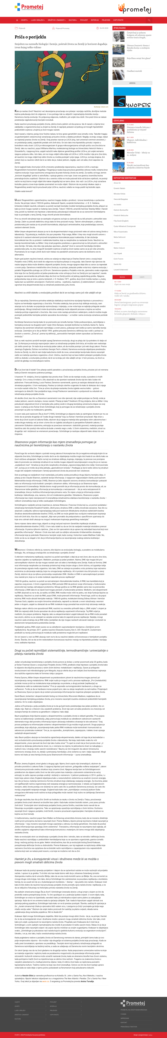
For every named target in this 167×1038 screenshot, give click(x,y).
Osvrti (24, 20)
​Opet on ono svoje (122, 284)
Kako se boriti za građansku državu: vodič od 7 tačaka (130, 294)
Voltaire (117, 243)
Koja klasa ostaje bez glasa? (139, 58)
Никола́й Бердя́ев (121, 199)
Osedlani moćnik (134, 71)
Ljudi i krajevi (38, 20)
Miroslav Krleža (119, 194)
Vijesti (142, 277)
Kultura (73, 20)
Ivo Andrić (117, 205)
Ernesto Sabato (119, 188)
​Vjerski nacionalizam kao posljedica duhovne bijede (138, 166)
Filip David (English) (121, 221)
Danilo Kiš (117, 264)
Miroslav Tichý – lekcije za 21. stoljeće (138, 153)
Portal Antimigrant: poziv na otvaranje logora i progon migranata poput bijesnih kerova (131, 305)
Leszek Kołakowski (121, 270)
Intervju (95, 20)
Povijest (84, 20)
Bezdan (122, 277)
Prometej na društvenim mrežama (134, 1010)
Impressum (125, 1018)
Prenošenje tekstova (129, 1027)
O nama (123, 1014)
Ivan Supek (118, 253)
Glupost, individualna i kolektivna (137, 141)
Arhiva (132, 83)
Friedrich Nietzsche (121, 215)
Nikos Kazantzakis (121, 232)
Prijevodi (106, 20)
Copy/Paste (118, 20)
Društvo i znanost (57, 20)
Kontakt (124, 1022)
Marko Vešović (119, 248)
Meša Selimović (120, 237)
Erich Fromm (118, 259)
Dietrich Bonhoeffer (121, 210)
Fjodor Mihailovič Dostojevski (125, 226)
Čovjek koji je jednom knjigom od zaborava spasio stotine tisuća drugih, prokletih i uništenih (139, 36)
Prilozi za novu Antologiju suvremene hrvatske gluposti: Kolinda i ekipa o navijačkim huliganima (130, 314)
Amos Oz (117, 183)
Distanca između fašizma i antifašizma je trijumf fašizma (138, 130)
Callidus (149, 1035)
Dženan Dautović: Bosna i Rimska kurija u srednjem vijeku (138, 48)
